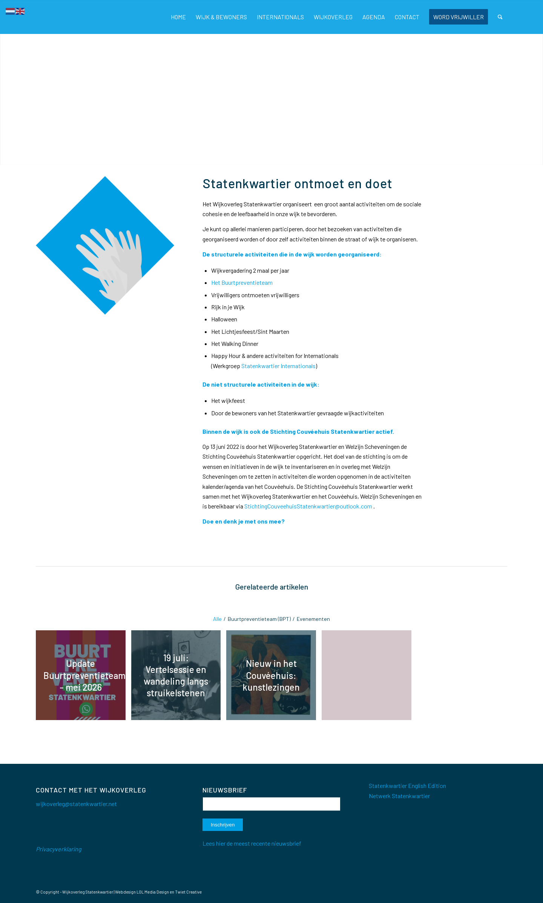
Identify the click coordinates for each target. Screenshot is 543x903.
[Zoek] (500, 17)
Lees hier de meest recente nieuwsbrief (251, 843)
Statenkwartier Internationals (278, 365)
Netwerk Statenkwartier (399, 795)
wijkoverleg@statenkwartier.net (76, 803)
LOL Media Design (153, 891)
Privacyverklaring (58, 848)
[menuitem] (178, 17)
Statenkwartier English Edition (407, 785)
